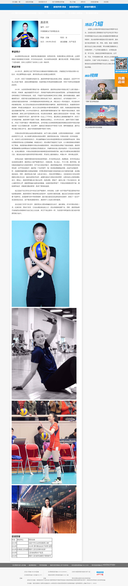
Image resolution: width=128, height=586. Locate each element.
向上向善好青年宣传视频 (93, 127)
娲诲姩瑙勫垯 (90, 7)
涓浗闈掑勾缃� (34, 5)
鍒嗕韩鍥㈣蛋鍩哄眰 (56, 13)
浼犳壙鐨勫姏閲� (58, 2)
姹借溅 (106, 2)
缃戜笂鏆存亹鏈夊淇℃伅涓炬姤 (59, 565)
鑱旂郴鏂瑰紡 (33, 565)
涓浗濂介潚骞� (75, 13)
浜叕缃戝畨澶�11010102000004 (57, 572)
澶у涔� (73, 2)
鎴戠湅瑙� (29, 2)
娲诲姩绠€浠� (59, 7)
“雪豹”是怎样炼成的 (92, 101)
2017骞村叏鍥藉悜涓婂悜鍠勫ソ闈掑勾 (27, 13)
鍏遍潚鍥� (94, 2)
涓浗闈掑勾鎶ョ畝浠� (19, 565)
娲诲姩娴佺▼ (75, 7)
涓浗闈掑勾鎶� (18, 5)
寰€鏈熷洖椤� (92, 13)
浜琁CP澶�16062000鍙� (31, 572)
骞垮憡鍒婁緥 (43, 565)
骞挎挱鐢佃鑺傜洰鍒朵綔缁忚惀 (81, 578)
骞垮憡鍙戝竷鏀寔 (103, 565)
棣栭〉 (47, 7)
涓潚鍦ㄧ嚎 (16, 2)
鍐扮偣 (83, 2)
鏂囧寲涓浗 (43, 2)
